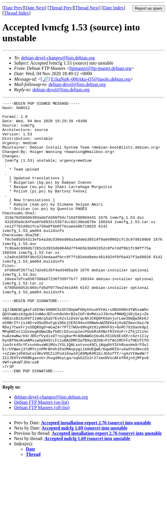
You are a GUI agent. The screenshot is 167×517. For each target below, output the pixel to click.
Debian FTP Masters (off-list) (42, 462)
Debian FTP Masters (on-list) (41, 457)
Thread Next (87, 7)
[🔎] (45, 79)
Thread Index (16, 13)
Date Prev (13, 7)
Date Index (113, 7)
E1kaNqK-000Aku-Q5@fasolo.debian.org (90, 79)
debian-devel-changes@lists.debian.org (58, 57)
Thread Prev (60, 7)
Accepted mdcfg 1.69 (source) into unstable (84, 483)
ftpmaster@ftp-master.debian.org (100, 68)
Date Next (35, 7)
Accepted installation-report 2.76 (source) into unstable (96, 477)
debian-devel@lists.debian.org (77, 84)
